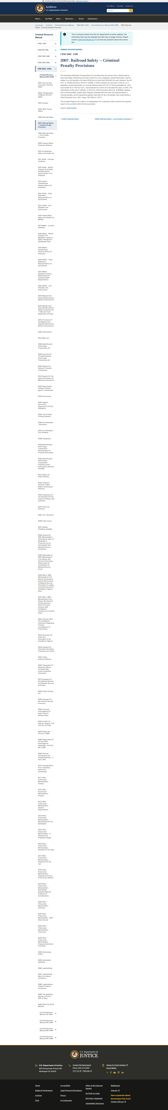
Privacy (63, 1096)
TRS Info (87, 1071)
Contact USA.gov (119, 1102)
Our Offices (110, 6)
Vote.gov (115, 1091)
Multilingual (115, 1086)
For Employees (66, 1101)
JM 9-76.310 (71, 108)
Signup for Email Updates (117, 1065)
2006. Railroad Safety (70, 119)
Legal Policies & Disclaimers (71, 1091)
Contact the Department (82, 1065)
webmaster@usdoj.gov (86, 40)
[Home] (51, 12)
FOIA (37, 1101)
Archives (38, 1096)
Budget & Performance (44, 1091)
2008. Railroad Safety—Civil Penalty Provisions (113, 119)
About (37, 1086)
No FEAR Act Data (93, 1093)
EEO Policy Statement (94, 1098)
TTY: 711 (77, 1071)
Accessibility (65, 1086)
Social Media (111, 1068)
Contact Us (129, 6)
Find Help (120, 6)
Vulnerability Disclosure (95, 1103)
